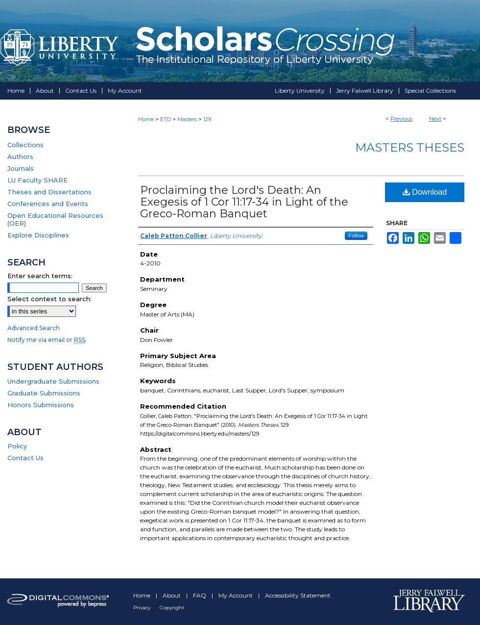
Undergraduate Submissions (53, 381)
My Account (236, 595)
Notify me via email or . (47, 339)
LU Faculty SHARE (37, 180)
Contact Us (25, 458)
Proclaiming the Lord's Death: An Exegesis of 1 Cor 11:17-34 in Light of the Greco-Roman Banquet (244, 201)
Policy (17, 446)
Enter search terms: (39, 276)
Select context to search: (49, 299)
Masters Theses (409, 147)
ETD (165, 119)
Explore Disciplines (38, 235)
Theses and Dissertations (49, 192)
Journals (20, 168)
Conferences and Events (47, 204)
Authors (20, 156)
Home (146, 119)
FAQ (200, 595)
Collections (25, 145)
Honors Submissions (40, 405)
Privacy (142, 607)
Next (435, 118)
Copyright (172, 607)
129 (207, 119)
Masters (187, 119)
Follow (356, 235)
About (172, 595)
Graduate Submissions (43, 393)
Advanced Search (33, 328)
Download (425, 192)
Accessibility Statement (298, 595)
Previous (401, 118)
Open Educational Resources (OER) (55, 219)
